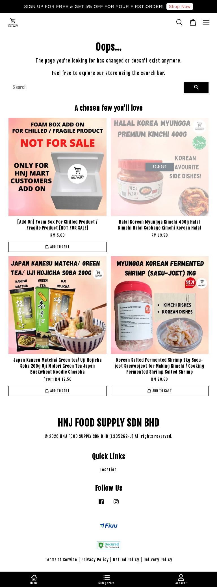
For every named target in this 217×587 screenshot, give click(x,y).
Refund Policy (126, 559)
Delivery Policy (158, 559)
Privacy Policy (95, 559)
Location (108, 469)
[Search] (96, 87)
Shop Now (179, 6)
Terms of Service (61, 559)
